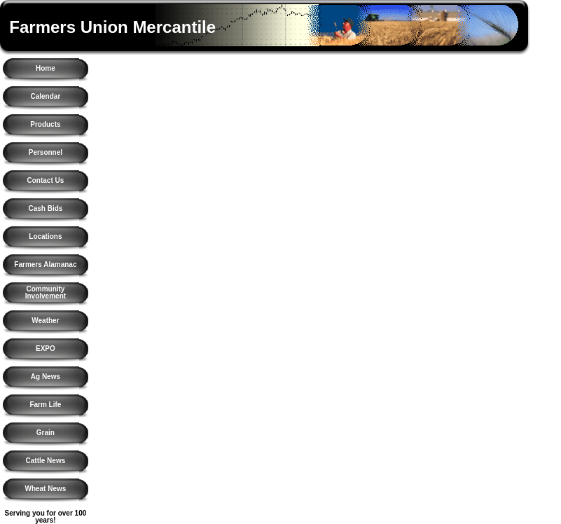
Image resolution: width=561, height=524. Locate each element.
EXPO (45, 348)
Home (45, 68)
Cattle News (46, 460)
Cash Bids (45, 208)
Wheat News (45, 488)
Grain (45, 432)
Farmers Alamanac (45, 264)
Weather (45, 320)
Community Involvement (45, 292)
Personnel (45, 152)
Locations (45, 236)
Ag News (45, 376)
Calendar (46, 96)
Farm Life (45, 404)
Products (45, 124)
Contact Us (45, 180)
